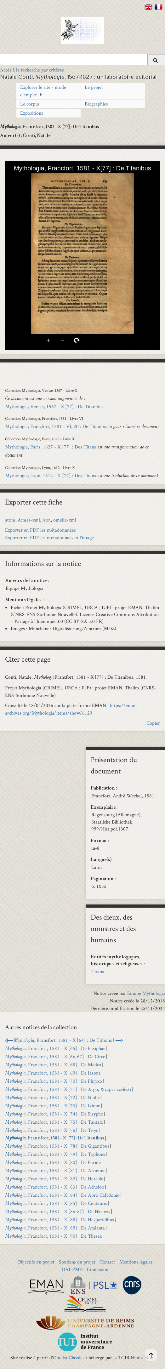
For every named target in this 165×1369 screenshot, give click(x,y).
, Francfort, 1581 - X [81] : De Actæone (55, 1170)
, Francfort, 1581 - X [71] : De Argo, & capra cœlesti (68, 1089)
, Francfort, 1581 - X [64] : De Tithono (63, 1040)
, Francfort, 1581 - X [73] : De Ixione (52, 1105)
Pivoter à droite (77, 340)
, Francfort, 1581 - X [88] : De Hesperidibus (59, 1219)
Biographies (96, 103)
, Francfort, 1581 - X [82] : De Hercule (54, 1178)
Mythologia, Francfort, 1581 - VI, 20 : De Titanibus (56, 426)
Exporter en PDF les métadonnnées (40, 530)
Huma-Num (143, 1357)
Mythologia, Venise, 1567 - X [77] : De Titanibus (54, 406)
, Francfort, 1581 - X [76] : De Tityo (52, 1130)
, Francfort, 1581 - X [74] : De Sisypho (54, 1113)
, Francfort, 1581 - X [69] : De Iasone (53, 1073)
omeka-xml (64, 519)
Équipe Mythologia (146, 993)
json (47, 519)
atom (10, 519)
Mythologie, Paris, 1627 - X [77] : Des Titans (50, 446)
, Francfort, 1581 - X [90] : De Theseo (53, 1236)
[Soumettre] (156, 59)
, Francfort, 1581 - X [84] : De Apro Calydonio (62, 1195)
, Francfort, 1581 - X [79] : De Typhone (55, 1154)
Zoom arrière (62, 340)
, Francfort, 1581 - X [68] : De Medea (53, 1064)
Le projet (94, 87)
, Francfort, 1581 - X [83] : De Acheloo (54, 1187)
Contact (107, 1261)
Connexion (97, 1269)
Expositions (31, 113)
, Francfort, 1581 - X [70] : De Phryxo (53, 1081)
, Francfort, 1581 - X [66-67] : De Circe (55, 1056)
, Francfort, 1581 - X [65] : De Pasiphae (55, 1048)
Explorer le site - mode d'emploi (43, 91)
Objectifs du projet (35, 1261)
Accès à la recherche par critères (32, 69)
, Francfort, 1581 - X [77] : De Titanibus (54, 1138)
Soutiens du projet (77, 1261)
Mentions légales (136, 1261)
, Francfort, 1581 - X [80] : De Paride (53, 1162)
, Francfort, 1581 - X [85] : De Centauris (56, 1203)
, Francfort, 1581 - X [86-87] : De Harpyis (57, 1211)
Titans (97, 971)
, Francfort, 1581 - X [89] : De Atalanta (55, 1227)
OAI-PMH (72, 1269)
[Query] (82, 59)
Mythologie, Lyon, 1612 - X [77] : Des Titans (50, 475)
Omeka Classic (67, 1357)
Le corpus (30, 103)
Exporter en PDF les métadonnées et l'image (49, 537)
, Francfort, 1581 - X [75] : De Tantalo (54, 1122)
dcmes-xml (29, 519)
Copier (153, 723)
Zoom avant (48, 340)
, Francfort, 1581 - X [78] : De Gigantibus (57, 1146)
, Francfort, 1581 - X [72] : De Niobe (52, 1097)
